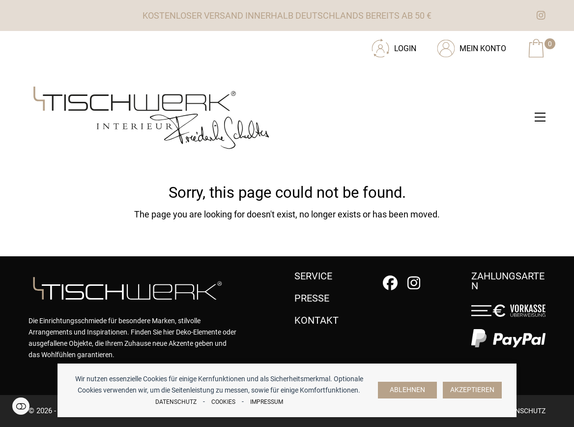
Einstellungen (20, 406)
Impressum (266, 401)
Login (405, 48)
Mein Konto (482, 48)
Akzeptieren (472, 390)
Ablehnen (407, 390)
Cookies (223, 401)
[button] (540, 117)
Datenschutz (176, 401)
